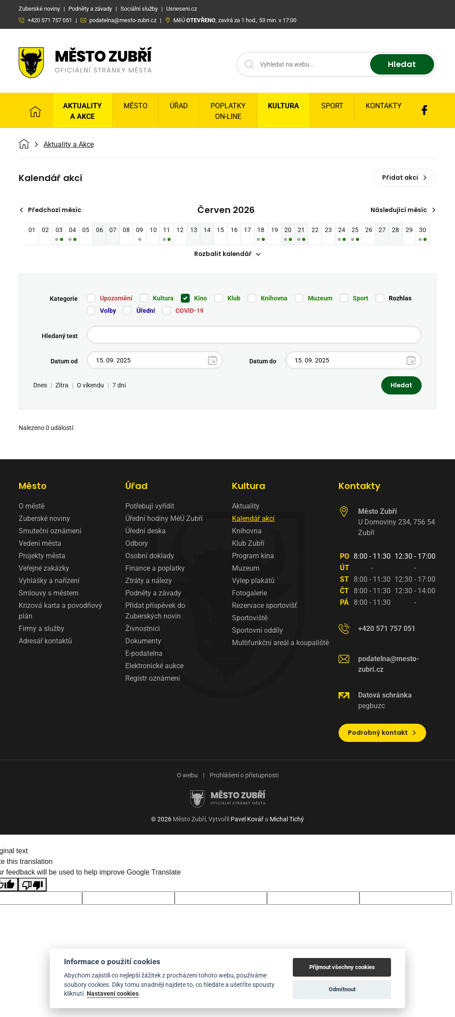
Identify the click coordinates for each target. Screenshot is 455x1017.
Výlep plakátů (253, 581)
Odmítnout (342, 989)
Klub (234, 298)
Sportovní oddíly (257, 631)
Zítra (62, 385)
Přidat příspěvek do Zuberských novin (155, 611)
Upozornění (116, 298)
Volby (108, 311)
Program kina (253, 556)
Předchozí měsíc (51, 209)
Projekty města (42, 556)
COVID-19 (190, 311)
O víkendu (90, 385)
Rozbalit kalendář (227, 254)
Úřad (179, 106)
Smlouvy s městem (49, 593)
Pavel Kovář (247, 819)
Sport (332, 106)
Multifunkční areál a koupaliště (280, 643)
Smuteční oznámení (50, 531)
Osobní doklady (149, 556)
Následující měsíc (403, 209)
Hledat (402, 64)
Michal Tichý (287, 819)
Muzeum (320, 298)
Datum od (64, 361)
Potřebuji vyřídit (149, 506)
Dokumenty (143, 641)
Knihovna (274, 298)
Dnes (40, 385)
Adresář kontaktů (45, 641)
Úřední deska (145, 531)
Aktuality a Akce (82, 111)
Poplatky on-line (228, 111)
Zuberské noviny (44, 519)
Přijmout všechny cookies (342, 967)
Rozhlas (400, 298)
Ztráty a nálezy (148, 581)
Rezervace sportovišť (264, 606)
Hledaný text (60, 336)
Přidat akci (404, 177)
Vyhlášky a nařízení (49, 581)
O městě (31, 506)
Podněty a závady (153, 593)
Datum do (262, 361)
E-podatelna (144, 654)
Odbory (136, 544)
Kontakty (384, 106)
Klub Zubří (248, 544)
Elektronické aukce (154, 666)
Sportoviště (249, 618)
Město (136, 106)
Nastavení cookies (113, 993)
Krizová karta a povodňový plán (60, 611)
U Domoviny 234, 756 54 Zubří (396, 522)
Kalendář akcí (253, 519)
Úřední (145, 311)
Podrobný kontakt (382, 733)
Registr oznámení (152, 678)
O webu (187, 775)
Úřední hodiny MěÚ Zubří (164, 519)
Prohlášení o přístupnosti (244, 775)
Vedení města (40, 544)
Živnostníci (142, 629)
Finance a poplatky (155, 568)
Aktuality (245, 506)
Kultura (283, 106)
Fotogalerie (249, 593)
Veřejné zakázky (44, 568)
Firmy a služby (41, 629)
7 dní (119, 385)
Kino (200, 298)
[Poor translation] (32, 884)
